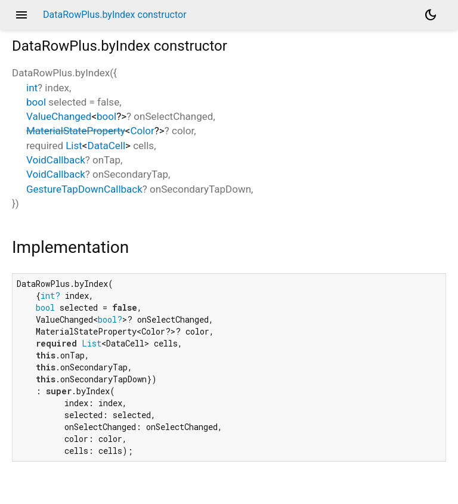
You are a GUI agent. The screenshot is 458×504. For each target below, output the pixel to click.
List (74, 145)
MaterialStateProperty (75, 131)
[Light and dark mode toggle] (430, 14)
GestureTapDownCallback (84, 189)
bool (36, 102)
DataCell (107, 145)
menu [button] (21, 15)
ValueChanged (58, 116)
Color (142, 131)
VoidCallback (55, 160)
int (32, 88)
